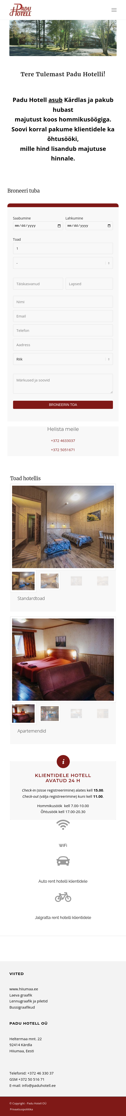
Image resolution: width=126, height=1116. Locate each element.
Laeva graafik (20, 995)
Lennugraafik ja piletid (28, 1001)
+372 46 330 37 (40, 1073)
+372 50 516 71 (31, 1079)
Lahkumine (89, 222)
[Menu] (114, 10)
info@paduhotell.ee (39, 1086)
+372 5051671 (63, 450)
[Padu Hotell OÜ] (52, 10)
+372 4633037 (63, 440)
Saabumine (38, 222)
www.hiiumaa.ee (23, 989)
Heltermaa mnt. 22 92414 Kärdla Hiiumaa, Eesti (25, 1045)
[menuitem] (114, 10)
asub (55, 100)
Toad (63, 244)
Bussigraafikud (22, 1007)
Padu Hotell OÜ (36, 1104)
